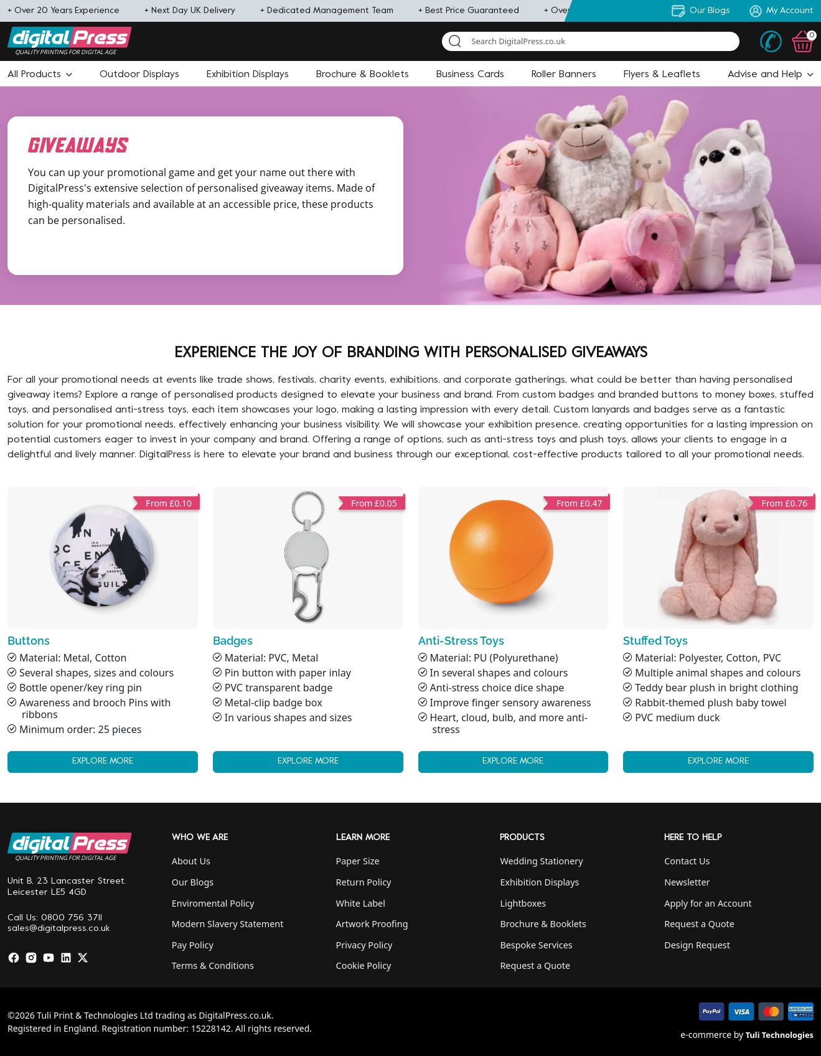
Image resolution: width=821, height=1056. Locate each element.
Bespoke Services (536, 945)
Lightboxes (523, 903)
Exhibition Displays (539, 882)
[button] (39, 75)
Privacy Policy (364, 945)
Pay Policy (192, 945)
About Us (191, 861)
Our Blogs (192, 882)
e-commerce (705, 1034)
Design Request (697, 945)
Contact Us (687, 861)
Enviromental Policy (213, 903)
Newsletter (687, 882)
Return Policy (364, 882)
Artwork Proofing (372, 924)
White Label (360, 903)
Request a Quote (535, 965)
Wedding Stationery (541, 861)
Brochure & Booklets (543, 924)
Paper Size (358, 861)
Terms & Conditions (213, 965)
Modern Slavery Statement (228, 924)
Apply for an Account (707, 903)
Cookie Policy (364, 965)
